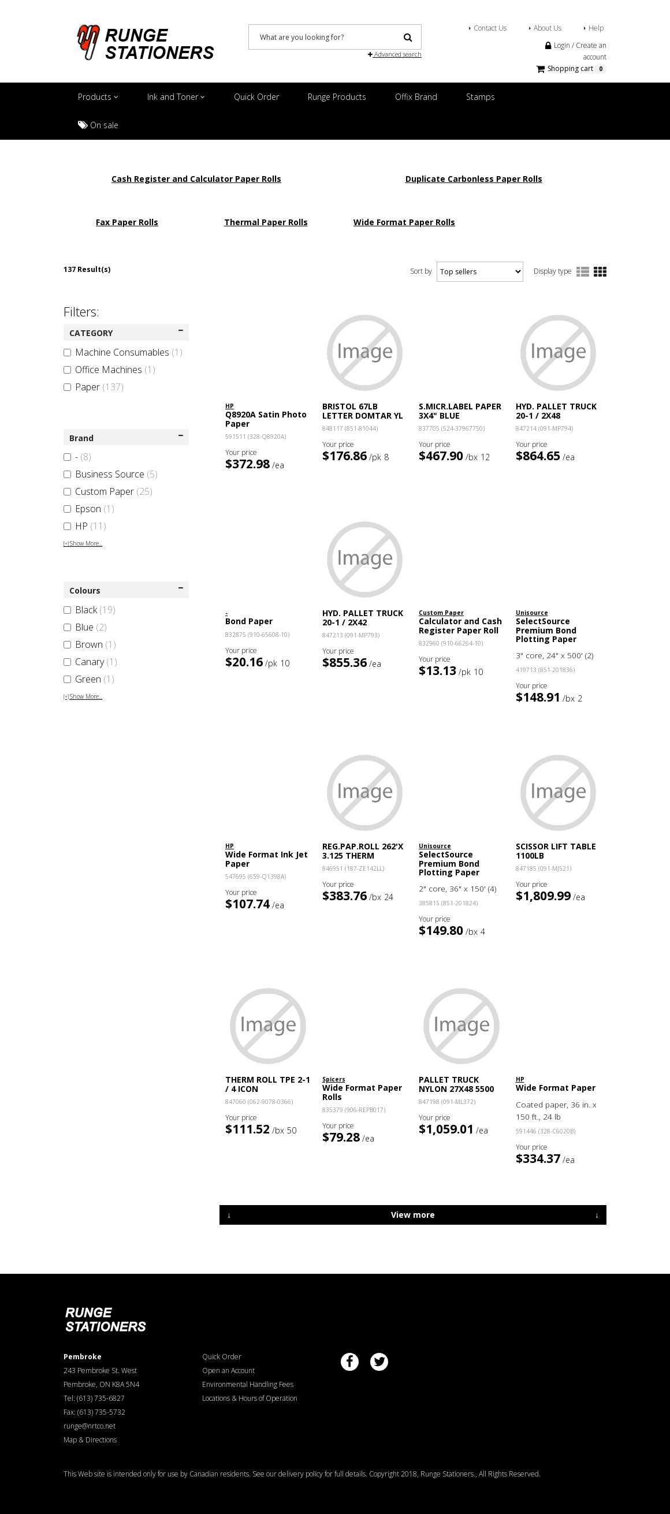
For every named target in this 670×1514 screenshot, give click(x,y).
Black (90, 610)
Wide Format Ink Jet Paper (266, 858)
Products (98, 96)
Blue (85, 627)
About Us (547, 28)
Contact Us (490, 28)
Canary (90, 661)
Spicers (333, 1079)
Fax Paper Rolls (127, 222)
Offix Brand (416, 96)
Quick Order (256, 96)
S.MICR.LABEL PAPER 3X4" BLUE (460, 410)
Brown (90, 644)
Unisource (532, 613)
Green (89, 679)
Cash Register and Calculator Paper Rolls (196, 178)
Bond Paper (249, 621)
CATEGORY (126, 332)
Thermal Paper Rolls (266, 222)
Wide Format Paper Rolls (404, 222)
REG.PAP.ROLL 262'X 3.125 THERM (362, 850)
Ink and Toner (176, 96)
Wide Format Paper (555, 1087)
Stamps (480, 96)
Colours (126, 590)
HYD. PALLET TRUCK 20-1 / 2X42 (362, 617)
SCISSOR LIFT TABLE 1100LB (556, 850)
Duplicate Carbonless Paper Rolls (473, 178)
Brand (126, 437)
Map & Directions (90, 1440)
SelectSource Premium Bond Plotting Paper (546, 630)
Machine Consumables (123, 352)
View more (413, 1214)
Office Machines (109, 369)
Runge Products (337, 96)
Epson (89, 508)
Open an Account (228, 1370)
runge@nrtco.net (90, 1426)
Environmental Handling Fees (247, 1384)
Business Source (111, 474)
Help (596, 28)
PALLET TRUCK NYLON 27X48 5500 (456, 1084)
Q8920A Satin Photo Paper (266, 418)
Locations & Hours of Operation (249, 1398)
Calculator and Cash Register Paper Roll (460, 625)
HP (85, 526)
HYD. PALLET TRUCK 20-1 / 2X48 (556, 410)
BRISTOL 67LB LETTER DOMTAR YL (362, 410)
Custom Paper (108, 491)
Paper (94, 387)
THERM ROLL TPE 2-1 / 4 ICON (267, 1084)
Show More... (83, 543)
